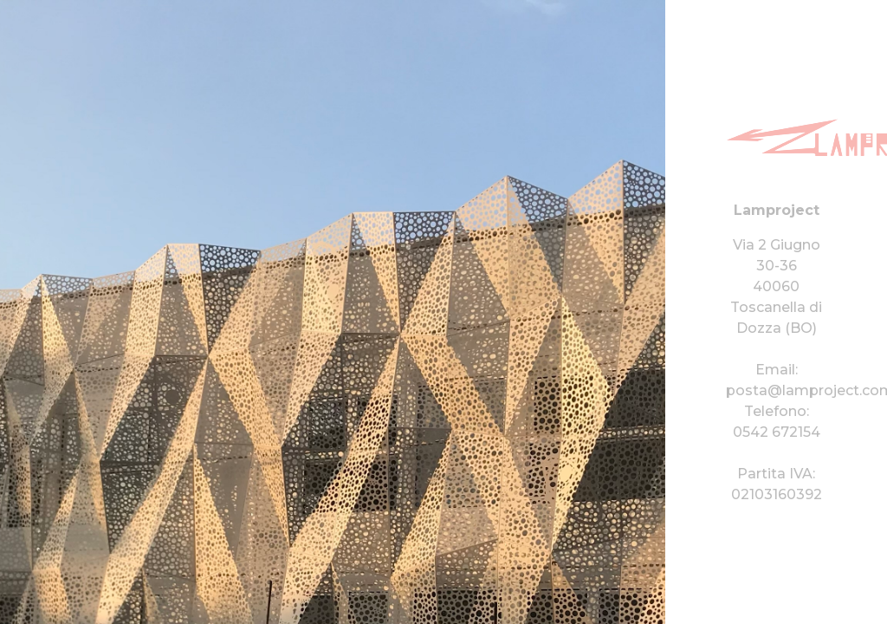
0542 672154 (776, 432)
